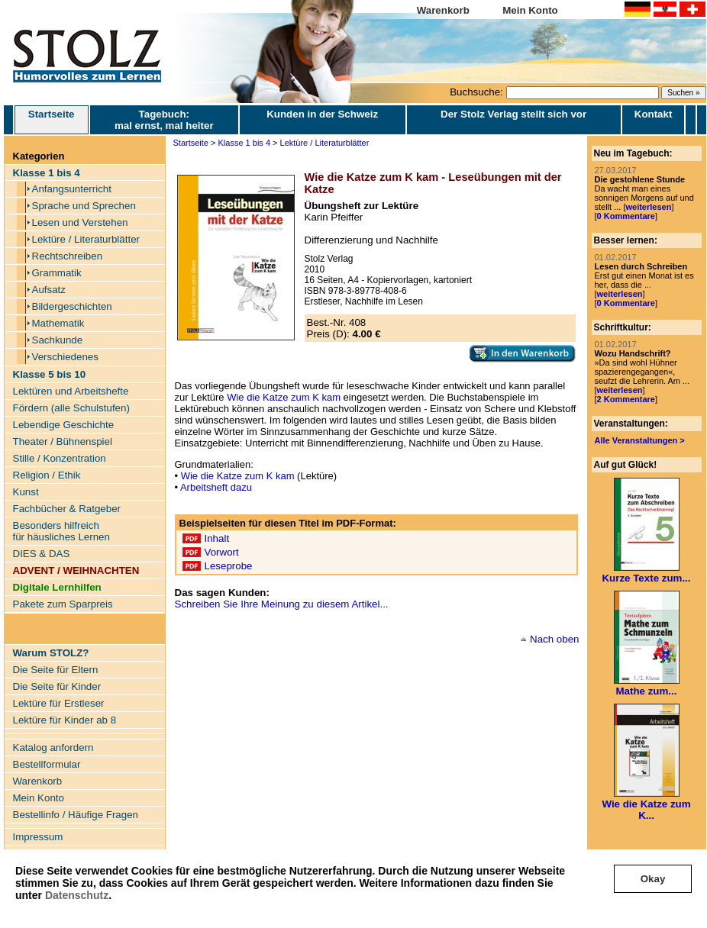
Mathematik (58, 323)
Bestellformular (47, 764)
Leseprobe (229, 566)
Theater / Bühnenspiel (62, 441)
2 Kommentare (626, 399)
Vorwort (222, 552)
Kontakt (653, 114)
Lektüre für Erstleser (59, 703)
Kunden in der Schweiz (322, 114)
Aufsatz (49, 289)
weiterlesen (648, 206)
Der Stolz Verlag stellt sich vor (513, 114)
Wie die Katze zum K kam (284, 397)
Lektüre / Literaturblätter (86, 239)
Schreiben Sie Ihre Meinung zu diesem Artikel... (282, 604)
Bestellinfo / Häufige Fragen (75, 814)
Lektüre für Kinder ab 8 (65, 720)
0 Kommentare (626, 216)
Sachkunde (57, 340)
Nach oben (554, 639)
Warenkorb (443, 10)
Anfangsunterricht (71, 189)
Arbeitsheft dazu (216, 487)
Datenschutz (76, 895)
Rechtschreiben (67, 256)
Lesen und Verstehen (80, 222)
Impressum (38, 837)
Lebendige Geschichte (64, 424)
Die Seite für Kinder (57, 686)
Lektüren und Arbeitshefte (71, 391)
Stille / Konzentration (59, 458)
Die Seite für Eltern (55, 669)
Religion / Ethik (47, 475)
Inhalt (217, 538)
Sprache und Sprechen (84, 205)
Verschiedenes (65, 356)
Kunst (26, 492)
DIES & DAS (41, 553)
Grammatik (57, 273)
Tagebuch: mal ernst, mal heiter (164, 119)
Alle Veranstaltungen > (640, 440)
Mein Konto (530, 10)
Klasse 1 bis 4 (244, 142)
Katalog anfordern (53, 747)
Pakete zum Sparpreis (63, 604)
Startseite (51, 119)
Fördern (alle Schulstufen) (71, 408)
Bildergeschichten (72, 306)
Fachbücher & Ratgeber (67, 508)
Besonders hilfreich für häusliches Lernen (61, 531)
